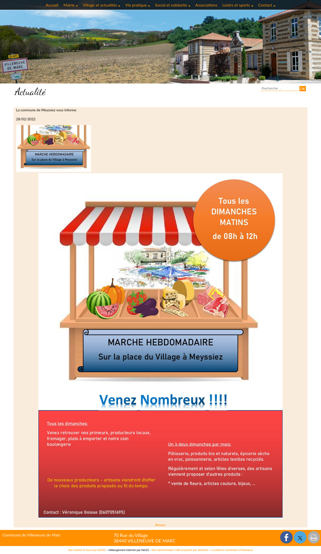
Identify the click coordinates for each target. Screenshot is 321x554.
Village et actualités (100, 5)
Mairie (69, 5)
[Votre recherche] (279, 88)
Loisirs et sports (236, 5)
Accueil (52, 5)
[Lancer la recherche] (302, 88)
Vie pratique (136, 5)
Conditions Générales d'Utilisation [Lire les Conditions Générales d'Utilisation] (232, 549)
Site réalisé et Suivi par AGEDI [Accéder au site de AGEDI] (87, 549)
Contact (265, 5)
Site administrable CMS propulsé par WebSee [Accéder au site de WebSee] (180, 549)
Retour (160, 525)
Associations (206, 5)
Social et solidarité (171, 5)
